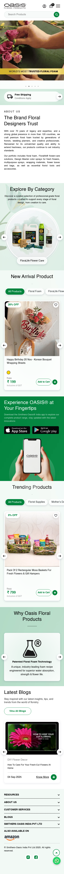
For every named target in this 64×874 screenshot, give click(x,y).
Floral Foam (34, 291)
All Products (15, 291)
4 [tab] (35, 86)
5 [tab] (38, 86)
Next (59, 97)
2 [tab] (29, 86)
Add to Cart (44, 382)
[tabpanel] (32, 55)
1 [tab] (26, 86)
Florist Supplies (36, 502)
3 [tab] (32, 86)
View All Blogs (17, 711)
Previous (4, 237)
